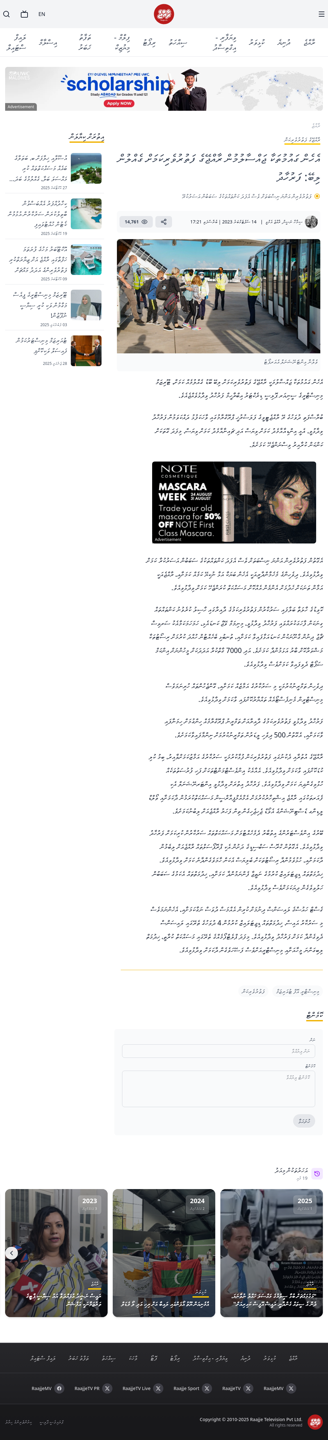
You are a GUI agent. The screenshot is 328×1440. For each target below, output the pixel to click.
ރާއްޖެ (309, 42)
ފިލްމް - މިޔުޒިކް (122, 42)
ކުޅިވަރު (257, 42)
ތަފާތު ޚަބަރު (84, 42)
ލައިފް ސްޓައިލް (16, 42)
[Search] (6, 14)
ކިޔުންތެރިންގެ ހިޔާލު (18, 1422)
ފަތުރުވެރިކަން (253, 991)
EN (41, 14)
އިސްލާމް (48, 42)
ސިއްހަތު (177, 42)
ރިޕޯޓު (149, 42)
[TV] (24, 14)
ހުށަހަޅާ (304, 1121)
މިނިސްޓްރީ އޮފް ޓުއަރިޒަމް (297, 991)
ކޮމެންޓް (310, 1066)
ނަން (312, 1040)
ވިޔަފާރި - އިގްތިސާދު (224, 42)
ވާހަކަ (132, 1358)
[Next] (11, 1253)
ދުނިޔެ (284, 42)
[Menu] (321, 14)
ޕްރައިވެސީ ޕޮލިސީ (51, 1422)
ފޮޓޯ (153, 1358)
